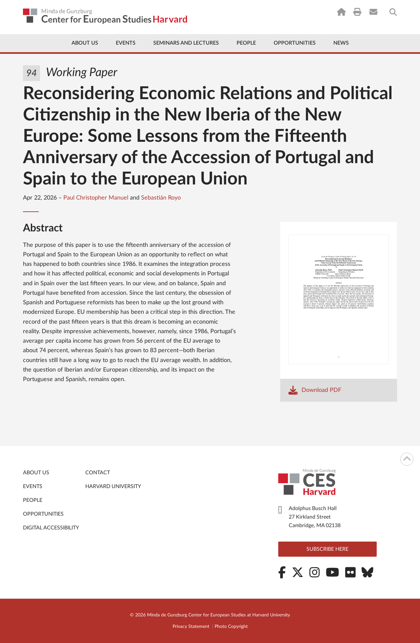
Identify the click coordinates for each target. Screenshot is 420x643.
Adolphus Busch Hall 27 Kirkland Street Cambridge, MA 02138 (315, 517)
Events (126, 43)
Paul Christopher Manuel (95, 198)
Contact (97, 472)
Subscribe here (327, 549)
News (341, 43)
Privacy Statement (191, 626)
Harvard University (113, 486)
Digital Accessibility (51, 527)
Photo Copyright (231, 626)
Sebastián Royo (161, 198)
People (246, 43)
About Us (85, 43)
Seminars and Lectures (186, 43)
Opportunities (295, 43)
